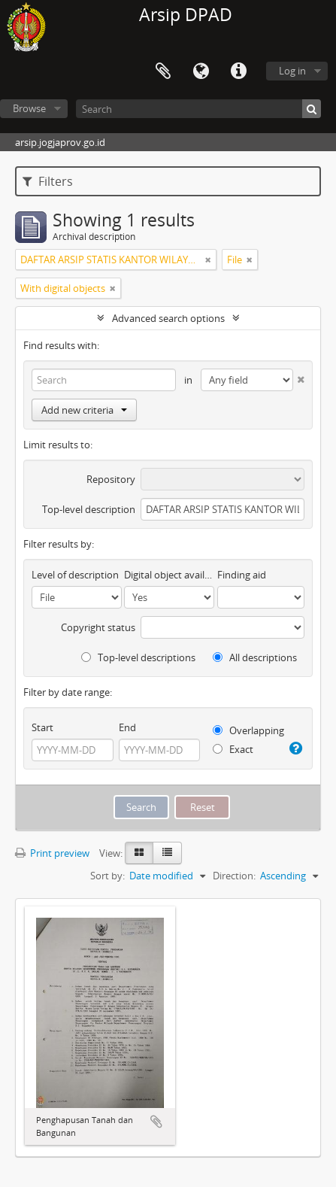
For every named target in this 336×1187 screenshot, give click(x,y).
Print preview (52, 853)
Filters (48, 181)
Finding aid (241, 574)
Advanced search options (168, 318)
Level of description (75, 574)
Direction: (234, 875)
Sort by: (107, 875)
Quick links (238, 71)
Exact (233, 749)
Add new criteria (84, 410)
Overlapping (248, 730)
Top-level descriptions (138, 657)
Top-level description (88, 509)
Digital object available (169, 574)
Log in (292, 70)
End (127, 727)
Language (200, 71)
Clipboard (163, 71)
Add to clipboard (156, 1121)
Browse (29, 108)
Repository (110, 479)
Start (42, 727)
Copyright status (98, 627)
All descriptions (255, 657)
